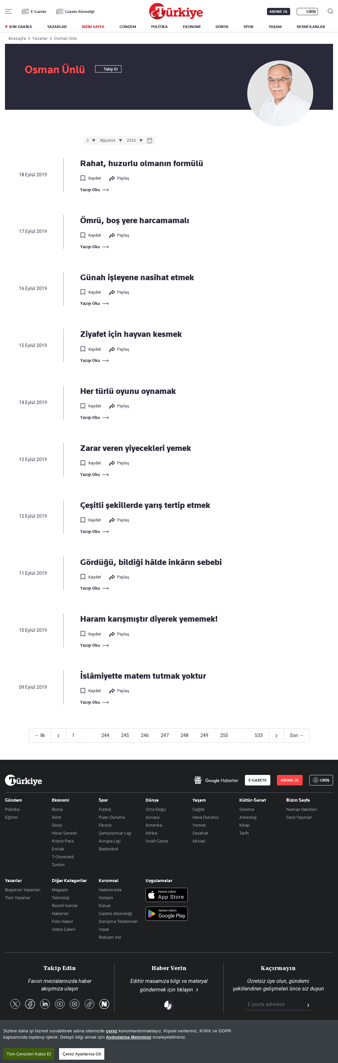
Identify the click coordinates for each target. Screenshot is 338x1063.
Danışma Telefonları (118, 921)
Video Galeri (63, 929)
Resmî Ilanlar (65, 905)
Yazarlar (13, 880)
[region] (169, 1041)
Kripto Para (63, 840)
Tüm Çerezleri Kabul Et (29, 1053)
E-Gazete (38, 11)
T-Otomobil (63, 856)
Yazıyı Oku (90, 190)
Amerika (154, 825)
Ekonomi (60, 800)
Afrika (151, 833)
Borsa (57, 809)
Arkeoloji (247, 817)
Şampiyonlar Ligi (115, 833)
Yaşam (199, 800)
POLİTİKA (159, 27)
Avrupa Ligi (109, 840)
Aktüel (198, 840)
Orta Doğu (156, 809)
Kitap (244, 825)
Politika (12, 809)
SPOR (249, 27)
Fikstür (105, 825)
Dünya (152, 800)
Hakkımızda (110, 889)
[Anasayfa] (23, 780)
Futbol (105, 809)
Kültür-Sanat (252, 800)
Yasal (104, 929)
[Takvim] (149, 141)
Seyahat (200, 833)
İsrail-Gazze (157, 840)
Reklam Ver (110, 937)
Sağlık (198, 809)
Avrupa (152, 817)
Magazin (60, 889)
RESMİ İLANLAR (311, 27)
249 (204, 735)
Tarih (244, 833)
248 (184, 735)
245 (125, 735)
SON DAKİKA (20, 27)
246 (145, 735)
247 (165, 735)
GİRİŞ (311, 11)
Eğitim (11, 817)
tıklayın (185, 990)
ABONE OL (278, 11)
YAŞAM (275, 27)
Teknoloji (60, 897)
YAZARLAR (57, 27)
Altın (56, 817)
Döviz (57, 825)
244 (105, 735)
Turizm (58, 864)
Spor (103, 800)
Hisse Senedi (64, 833)
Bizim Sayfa (298, 800)
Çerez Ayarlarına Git (81, 1053)
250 (224, 735)
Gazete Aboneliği (79, 11)
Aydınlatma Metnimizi (129, 1037)
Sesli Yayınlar (299, 817)
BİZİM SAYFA (93, 27)
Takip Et (108, 69)
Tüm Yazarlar (17, 897)
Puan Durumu (112, 817)
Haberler (60, 913)
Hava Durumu (205, 817)
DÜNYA (222, 27)
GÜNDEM (127, 27)
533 (259, 735)
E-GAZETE (258, 780)
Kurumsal (108, 880)
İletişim (106, 897)
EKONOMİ (191, 27)
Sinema (246, 809)
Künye (105, 905)
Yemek (199, 825)
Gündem (13, 800)
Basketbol (108, 848)
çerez (112, 1030)
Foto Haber (62, 921)
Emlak (58, 848)
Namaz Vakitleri (301, 809)
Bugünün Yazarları (22, 889)
